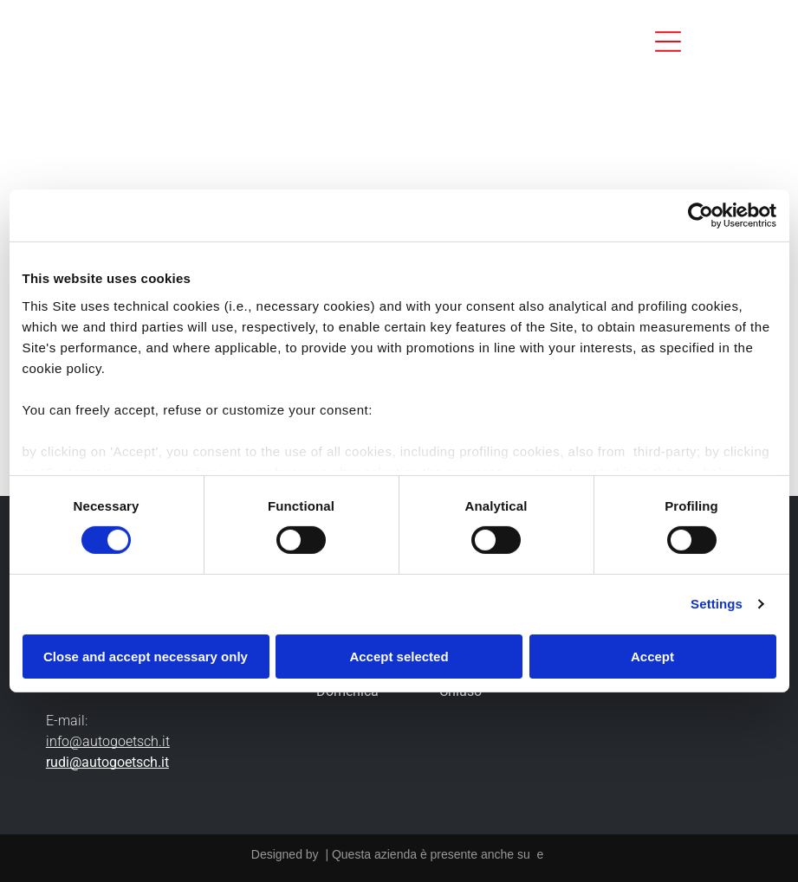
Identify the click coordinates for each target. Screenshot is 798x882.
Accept (652, 656)
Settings (717, 603)
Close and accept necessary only (145, 656)
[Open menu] (668, 42)
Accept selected (398, 656)
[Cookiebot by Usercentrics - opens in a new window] (700, 216)
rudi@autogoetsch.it (107, 762)
